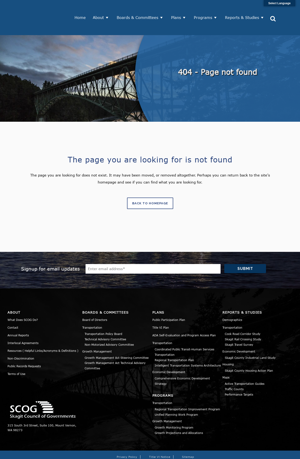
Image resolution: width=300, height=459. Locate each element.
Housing (228, 348)
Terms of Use (16, 357)
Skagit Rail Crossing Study (243, 322)
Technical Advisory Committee (105, 322)
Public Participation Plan (168, 303)
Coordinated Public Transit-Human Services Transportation (184, 335)
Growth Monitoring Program (174, 411)
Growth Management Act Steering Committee (117, 341)
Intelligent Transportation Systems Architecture (188, 349)
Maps (225, 361)
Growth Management (97, 335)
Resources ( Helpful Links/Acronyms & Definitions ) (43, 334)
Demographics (232, 303)
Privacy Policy (127, 440)
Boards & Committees (139, 9)
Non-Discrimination (21, 342)
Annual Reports (18, 319)
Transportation (92, 311)
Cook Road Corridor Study (242, 317)
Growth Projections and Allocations (179, 416)
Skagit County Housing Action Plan (249, 354)
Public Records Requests (24, 350)
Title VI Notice (159, 440)
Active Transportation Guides (244, 367)
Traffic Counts (234, 372)
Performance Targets (239, 378)
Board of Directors (94, 303)
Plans (178, 9)
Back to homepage (150, 187)
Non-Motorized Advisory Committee (109, 328)
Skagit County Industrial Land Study (250, 341)
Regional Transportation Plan (174, 343)
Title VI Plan (160, 311)
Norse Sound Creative (218, 453)
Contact (13, 311)
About (99, 9)
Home (81, 9)
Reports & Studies (244, 9)
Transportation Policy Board (103, 317)
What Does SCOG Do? (23, 303)
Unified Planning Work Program (176, 398)
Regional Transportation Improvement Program (187, 392)
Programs (204, 9)
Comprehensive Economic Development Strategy (182, 364)
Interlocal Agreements (23, 326)
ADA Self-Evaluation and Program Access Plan (184, 319)
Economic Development (168, 355)
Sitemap (188, 440)
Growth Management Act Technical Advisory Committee (115, 349)
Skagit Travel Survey (239, 328)
